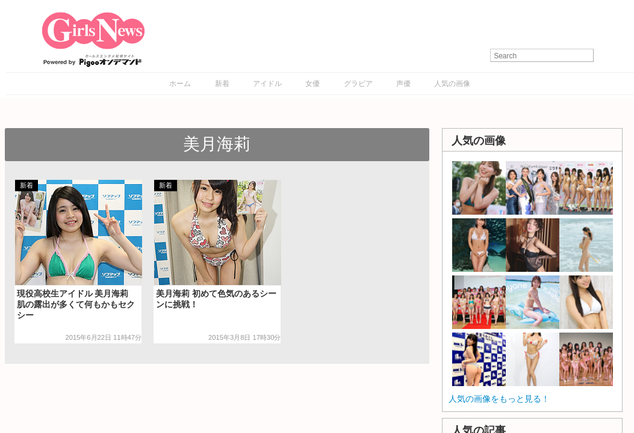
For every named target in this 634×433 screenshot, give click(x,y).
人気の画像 (452, 83)
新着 (222, 83)
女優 (312, 83)
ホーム (180, 83)
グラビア (358, 83)
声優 (403, 83)
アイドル (267, 83)
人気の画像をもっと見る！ (499, 399)
